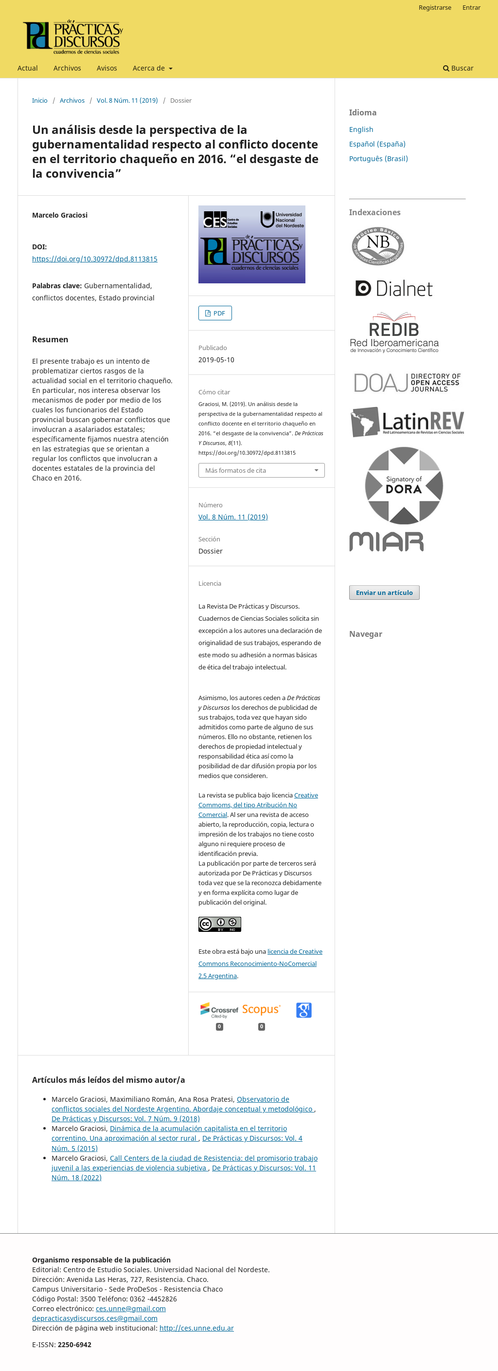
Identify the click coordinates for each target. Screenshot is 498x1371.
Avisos (107, 68)
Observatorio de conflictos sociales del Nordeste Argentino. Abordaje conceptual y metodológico (183, 1103)
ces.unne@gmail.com (131, 1308)
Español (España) (377, 143)
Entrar (471, 7)
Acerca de (150, 68)
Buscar (458, 68)
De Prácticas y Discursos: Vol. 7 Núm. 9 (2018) (126, 1118)
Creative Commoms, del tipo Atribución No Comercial (258, 805)
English (361, 129)
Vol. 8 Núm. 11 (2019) (127, 100)
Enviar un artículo (384, 592)
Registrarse (435, 7)
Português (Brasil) (378, 158)
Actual (28, 68)
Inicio (40, 100)
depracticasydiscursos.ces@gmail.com (95, 1318)
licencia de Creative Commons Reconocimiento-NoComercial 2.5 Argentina (260, 963)
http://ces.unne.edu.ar (197, 1328)
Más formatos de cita (235, 470)
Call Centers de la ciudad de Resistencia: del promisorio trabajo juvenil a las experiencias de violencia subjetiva (185, 1162)
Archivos (67, 68)
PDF (218, 313)
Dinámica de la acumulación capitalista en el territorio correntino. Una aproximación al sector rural (169, 1133)
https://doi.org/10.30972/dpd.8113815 (95, 258)
